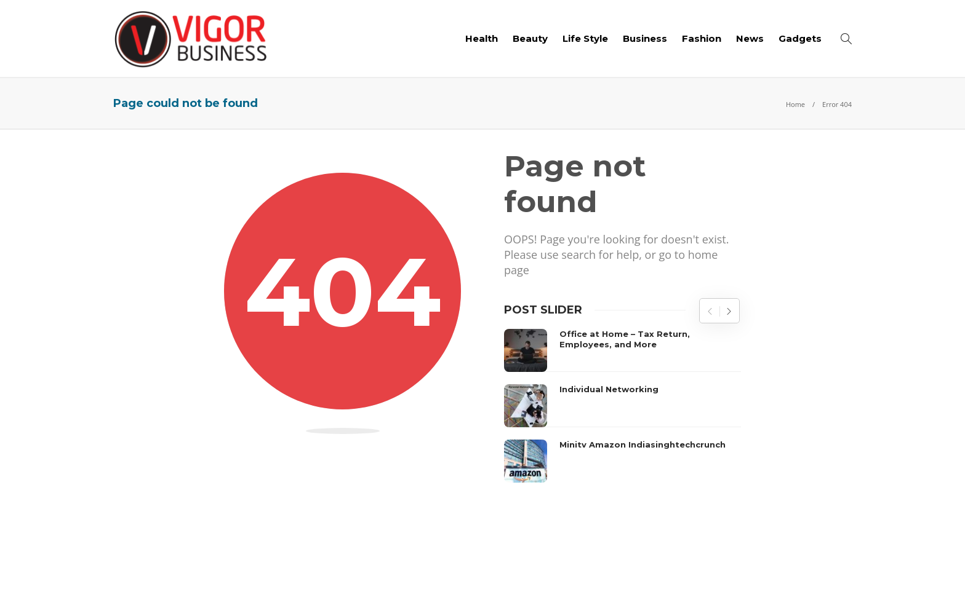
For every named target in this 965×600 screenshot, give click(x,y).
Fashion (701, 38)
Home (795, 104)
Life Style (585, 38)
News (750, 38)
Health (481, 38)
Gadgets (800, 38)
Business (645, 38)
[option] (622, 406)
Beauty (530, 38)
